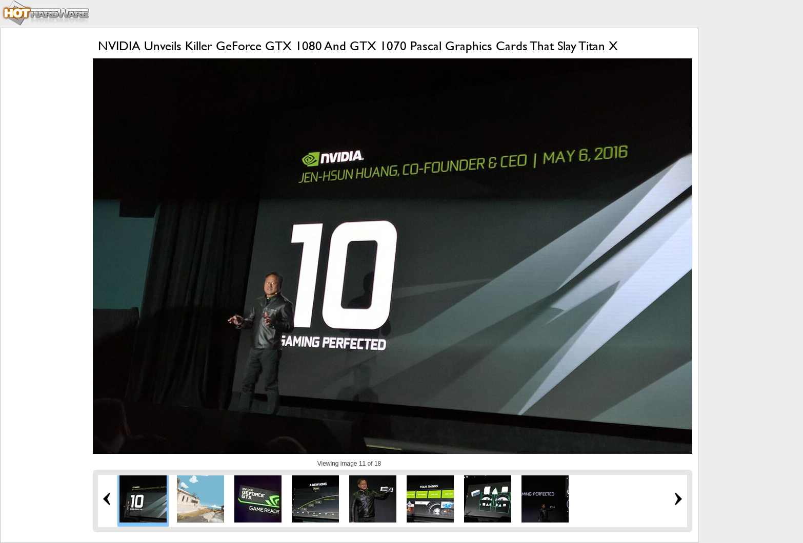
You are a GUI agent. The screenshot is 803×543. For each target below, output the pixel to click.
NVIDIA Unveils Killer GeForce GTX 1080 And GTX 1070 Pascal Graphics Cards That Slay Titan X (358, 45)
